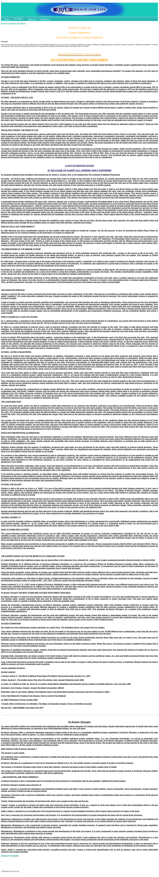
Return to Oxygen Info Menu (13, 23)
